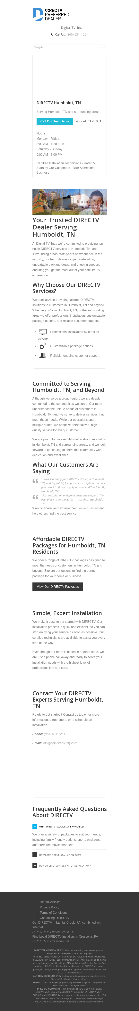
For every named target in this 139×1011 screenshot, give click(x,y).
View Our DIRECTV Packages (58, 586)
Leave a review (88, 508)
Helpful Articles (50, 902)
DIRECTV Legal (70, 985)
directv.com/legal (95, 998)
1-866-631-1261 (87, 121)
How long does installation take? (60, 855)
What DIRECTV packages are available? (61, 826)
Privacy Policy (49, 907)
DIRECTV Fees (64, 972)
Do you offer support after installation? (65, 865)
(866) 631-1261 (77, 34)
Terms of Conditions (53, 912)
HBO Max (40, 998)
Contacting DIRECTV (54, 918)
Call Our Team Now (54, 121)
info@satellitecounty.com (60, 743)
